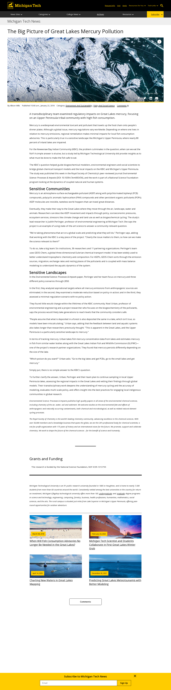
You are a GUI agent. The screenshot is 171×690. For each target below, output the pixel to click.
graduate (121, 493)
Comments (85, 601)
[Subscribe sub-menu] (162, 14)
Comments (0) (123, 105)
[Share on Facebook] (139, 98)
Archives (100, 14)
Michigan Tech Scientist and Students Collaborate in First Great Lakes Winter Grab (115, 532)
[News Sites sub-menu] (22, 14)
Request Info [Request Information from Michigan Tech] (110, 5)
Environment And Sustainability (79, 105)
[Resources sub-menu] (133, 14)
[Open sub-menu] (145, 6)
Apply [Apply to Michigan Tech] (124, 5)
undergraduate (105, 493)
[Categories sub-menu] (50, 14)
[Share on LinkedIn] (151, 98)
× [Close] (135, 676)
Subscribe (155, 14)
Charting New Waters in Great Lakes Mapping (56, 570)
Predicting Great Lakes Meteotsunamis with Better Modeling (115, 570)
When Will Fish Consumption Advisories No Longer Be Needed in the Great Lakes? (56, 530)
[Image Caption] (159, 42)
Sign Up (124, 683)
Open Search (162, 6)
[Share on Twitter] (145, 98)
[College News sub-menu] (80, 14)
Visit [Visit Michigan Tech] (118, 5)
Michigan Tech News (23, 21)
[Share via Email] (157, 98)
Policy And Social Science (104, 105)
